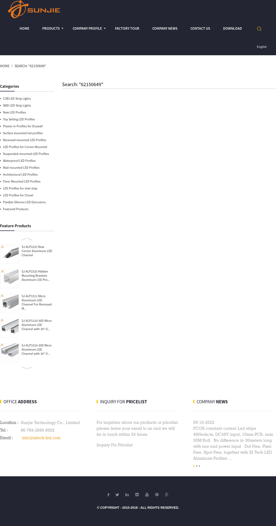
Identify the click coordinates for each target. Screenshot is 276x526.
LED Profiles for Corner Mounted (25, 147)
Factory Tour (127, 28)
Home (24, 28)
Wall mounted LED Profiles (21, 168)
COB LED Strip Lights (17, 98)
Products (51, 28)
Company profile (87, 28)
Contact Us (200, 28)
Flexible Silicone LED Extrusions (24, 202)
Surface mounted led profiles (23, 133)
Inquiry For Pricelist (115, 444)
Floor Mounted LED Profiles (21, 181)
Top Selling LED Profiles (19, 119)
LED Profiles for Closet (18, 195)
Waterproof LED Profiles (19, 161)
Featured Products (16, 209)
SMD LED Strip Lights (17, 105)
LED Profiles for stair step (20, 188)
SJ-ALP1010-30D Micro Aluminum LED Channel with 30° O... (37, 349)
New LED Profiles (14, 112)
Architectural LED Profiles (20, 174)
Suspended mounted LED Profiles (26, 154)
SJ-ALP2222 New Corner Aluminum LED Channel (37, 251)
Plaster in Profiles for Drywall (23, 126)
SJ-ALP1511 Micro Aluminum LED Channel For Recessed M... (37, 302)
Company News (165, 28)
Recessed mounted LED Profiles (24, 140)
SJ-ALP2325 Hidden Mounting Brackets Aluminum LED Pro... (36, 275)
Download (232, 28)
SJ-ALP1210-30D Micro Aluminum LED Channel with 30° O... (37, 325)
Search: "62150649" (30, 66)
